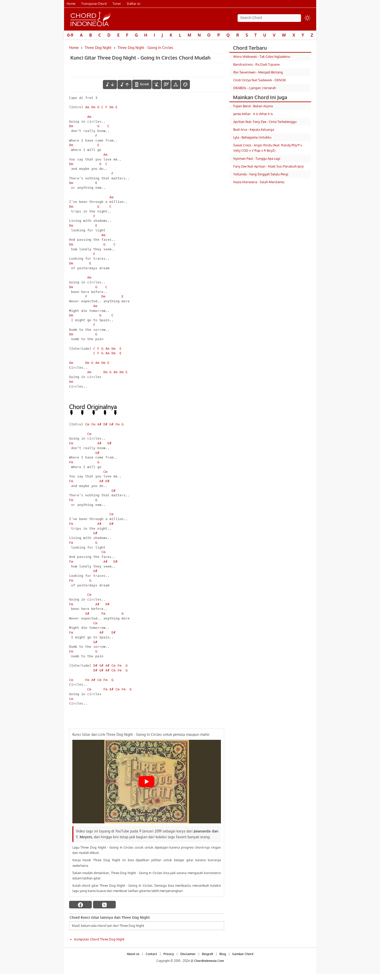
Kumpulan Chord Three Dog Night (99, 939)
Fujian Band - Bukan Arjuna (253, 106)
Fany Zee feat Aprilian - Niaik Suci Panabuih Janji (268, 166)
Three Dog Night (98, 47)
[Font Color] (185, 84)
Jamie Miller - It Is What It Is (253, 114)
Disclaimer (188, 954)
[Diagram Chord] (166, 84)
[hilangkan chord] (156, 84)
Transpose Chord (94, 4)
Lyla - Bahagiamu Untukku (252, 137)
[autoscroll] (142, 84)
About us (133, 954)
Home (71, 4)
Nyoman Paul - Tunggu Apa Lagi (256, 158)
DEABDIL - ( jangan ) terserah (254, 88)
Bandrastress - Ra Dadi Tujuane (256, 64)
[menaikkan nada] (125, 84)
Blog (222, 954)
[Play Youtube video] (146, 781)
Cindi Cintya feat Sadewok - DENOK (259, 80)
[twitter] (104, 904)
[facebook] (80, 904)
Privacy (168, 954)
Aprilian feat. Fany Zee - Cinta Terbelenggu (265, 122)
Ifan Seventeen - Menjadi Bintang (258, 72)
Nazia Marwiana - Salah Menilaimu (258, 182)
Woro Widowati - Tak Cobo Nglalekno (261, 57)
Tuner (116, 4)
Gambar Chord (242, 954)
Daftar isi (133, 4)
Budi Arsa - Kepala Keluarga (253, 129)
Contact (151, 954)
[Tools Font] (175, 84)
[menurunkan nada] (110, 84)
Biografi (207, 954)
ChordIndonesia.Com (209, 961)
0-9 (70, 35)
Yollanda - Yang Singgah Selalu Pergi (260, 174)
